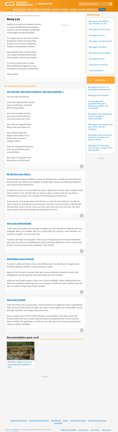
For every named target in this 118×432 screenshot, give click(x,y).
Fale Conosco (106, 426)
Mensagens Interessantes (100, 53)
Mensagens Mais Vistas (18, 417)
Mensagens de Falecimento (100, 41)
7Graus (16, 426)
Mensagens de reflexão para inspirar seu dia (99, 22)
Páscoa (102, 10)
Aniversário (45, 10)
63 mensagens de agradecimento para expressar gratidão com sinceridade (98, 104)
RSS (104, 428)
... (81, 166)
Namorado (56, 10)
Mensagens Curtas (97, 58)
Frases (65, 417)
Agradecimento (19, 10)
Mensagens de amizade (98, 95)
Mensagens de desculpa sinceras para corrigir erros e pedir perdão (100, 147)
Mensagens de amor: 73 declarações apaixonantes (99, 88)
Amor (29, 10)
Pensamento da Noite (98, 64)
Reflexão (73, 10)
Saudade (82, 10)
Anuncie (110, 428)
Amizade (36, 10)
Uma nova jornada (16, 299)
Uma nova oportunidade (19, 223)
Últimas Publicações (78, 417)
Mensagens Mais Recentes (39, 417)
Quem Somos (95, 426)
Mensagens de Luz (97, 35)
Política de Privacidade (68, 426)
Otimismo (64, 10)
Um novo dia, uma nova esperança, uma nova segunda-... (35, 91)
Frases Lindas (92, 10)
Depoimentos (56, 417)
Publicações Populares (97, 417)
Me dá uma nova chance (18, 174)
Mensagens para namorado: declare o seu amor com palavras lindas (100, 137)
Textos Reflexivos (96, 70)
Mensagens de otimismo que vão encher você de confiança (100, 126)
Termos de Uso (83, 426)
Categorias (58, 419)
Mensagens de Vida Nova (99, 29)
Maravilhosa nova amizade (20, 258)
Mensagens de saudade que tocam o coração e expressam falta (100, 116)
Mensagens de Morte (98, 47)
